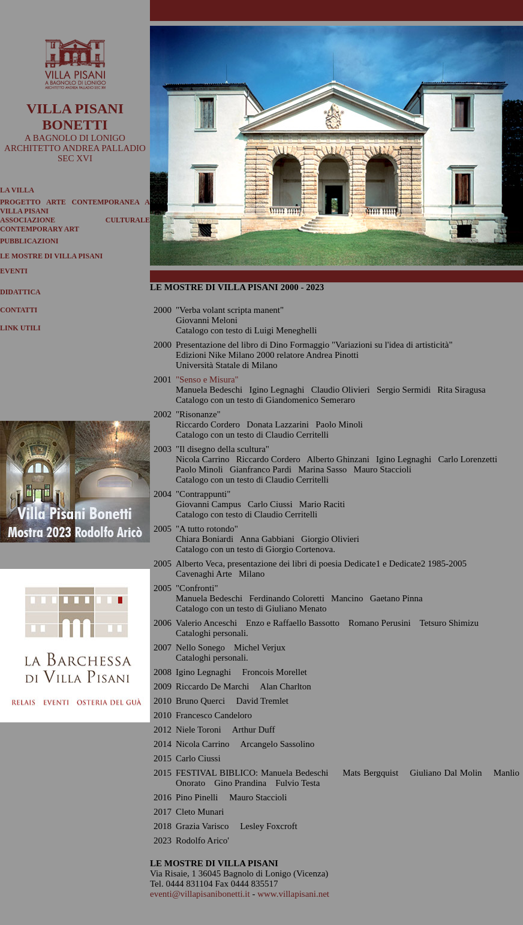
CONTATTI (18, 310)
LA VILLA (17, 190)
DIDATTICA (20, 292)
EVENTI (14, 271)
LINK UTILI (20, 328)
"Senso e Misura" (207, 379)
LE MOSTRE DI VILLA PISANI (51, 256)
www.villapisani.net (293, 894)
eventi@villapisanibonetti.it (200, 894)
